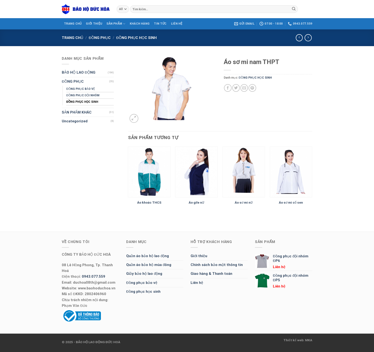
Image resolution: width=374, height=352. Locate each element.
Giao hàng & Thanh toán (211, 273)
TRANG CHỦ (73, 23)
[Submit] (293, 9)
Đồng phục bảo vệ (141, 283)
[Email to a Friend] (244, 88)
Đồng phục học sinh (143, 291)
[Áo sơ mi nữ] (244, 172)
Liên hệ (197, 283)
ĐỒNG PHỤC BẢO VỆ (80, 89)
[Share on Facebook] (227, 88)
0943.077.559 (93, 276)
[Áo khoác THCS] (149, 172)
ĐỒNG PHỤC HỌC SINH (136, 38)
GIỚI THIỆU (94, 23)
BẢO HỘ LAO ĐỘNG (78, 72)
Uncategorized (75, 121)
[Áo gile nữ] (196, 172)
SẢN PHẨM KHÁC (77, 112)
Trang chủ (72, 38)
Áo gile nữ (196, 202)
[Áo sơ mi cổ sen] (291, 172)
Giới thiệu (199, 256)
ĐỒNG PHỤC (100, 38)
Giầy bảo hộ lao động (144, 273)
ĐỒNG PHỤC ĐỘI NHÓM (82, 95)
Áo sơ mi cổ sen (291, 202)
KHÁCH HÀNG (140, 23)
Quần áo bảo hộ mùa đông (148, 265)
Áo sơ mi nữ (244, 202)
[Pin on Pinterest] (252, 88)
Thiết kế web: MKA (297, 340)
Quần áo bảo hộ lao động (147, 256)
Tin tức (160, 23)
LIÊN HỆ (176, 23)
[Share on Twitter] (236, 88)
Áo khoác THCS (149, 202)
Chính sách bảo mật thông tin (217, 265)
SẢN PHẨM (115, 24)
